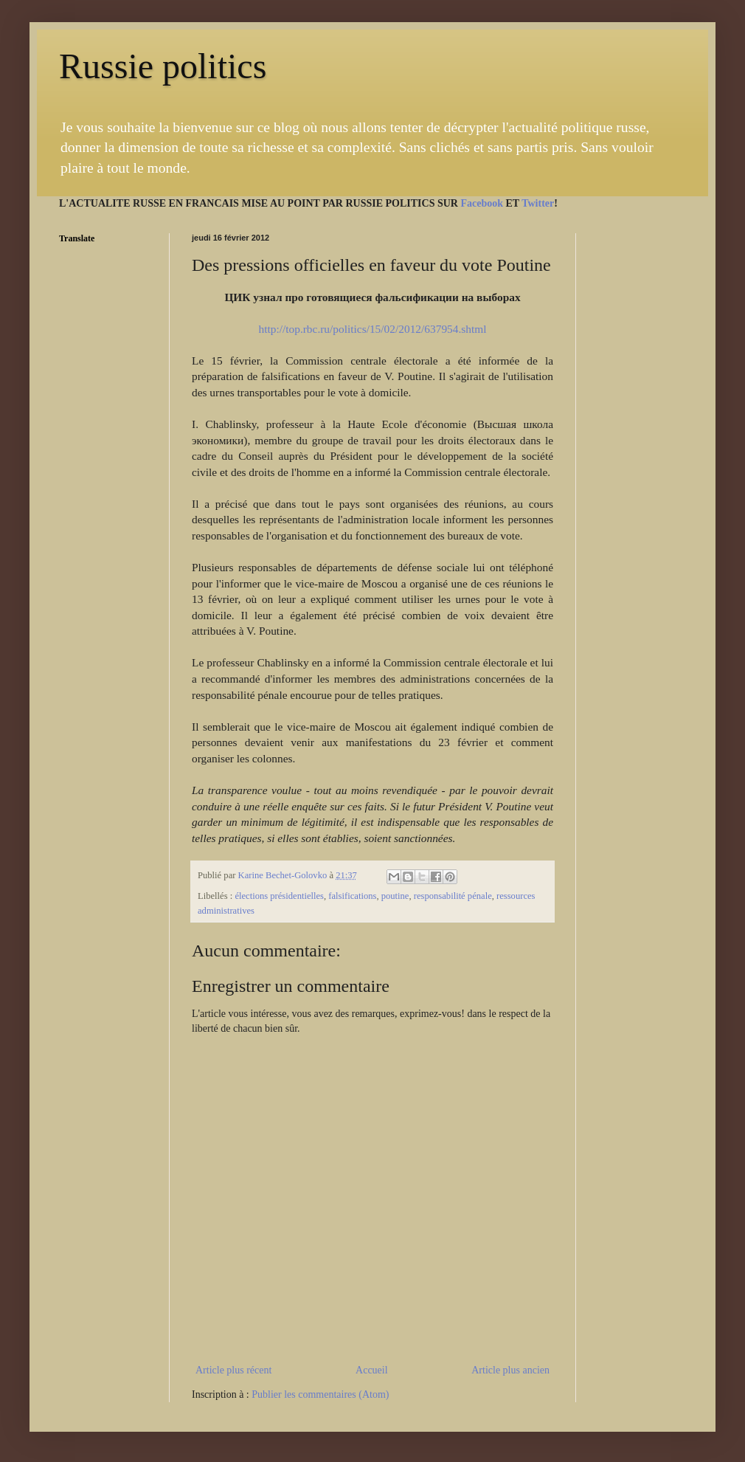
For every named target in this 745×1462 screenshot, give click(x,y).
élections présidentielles (279, 896)
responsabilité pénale (453, 896)
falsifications (352, 896)
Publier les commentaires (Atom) (320, 1394)
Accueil (372, 1370)
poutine (395, 896)
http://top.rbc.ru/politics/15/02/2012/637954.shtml (372, 329)
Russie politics (162, 66)
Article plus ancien (510, 1370)
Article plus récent (233, 1370)
